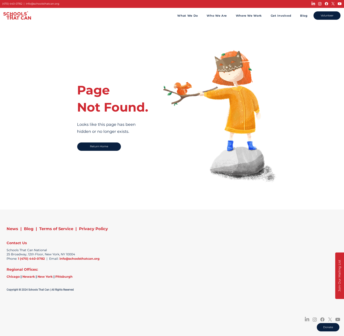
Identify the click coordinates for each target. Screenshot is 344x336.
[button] (339, 275)
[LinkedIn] (313, 4)
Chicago (13, 277)
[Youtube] (339, 4)
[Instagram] (320, 4)
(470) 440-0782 (12, 3)
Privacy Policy (93, 228)
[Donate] (328, 327)
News (12, 228)
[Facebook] (326, 4)
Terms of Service (56, 228)
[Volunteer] (327, 15)
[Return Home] (99, 146)
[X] (333, 4)
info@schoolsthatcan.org (42, 3)
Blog (29, 228)
